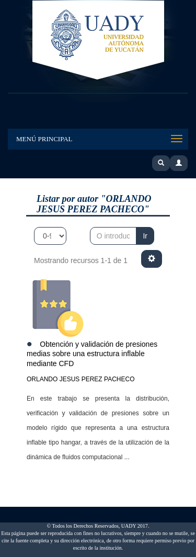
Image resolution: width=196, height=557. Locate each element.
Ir (145, 236)
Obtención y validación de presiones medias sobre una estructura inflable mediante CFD (92, 354)
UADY (98, 41)
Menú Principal (44, 139)
